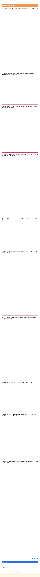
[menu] (37, 1)
